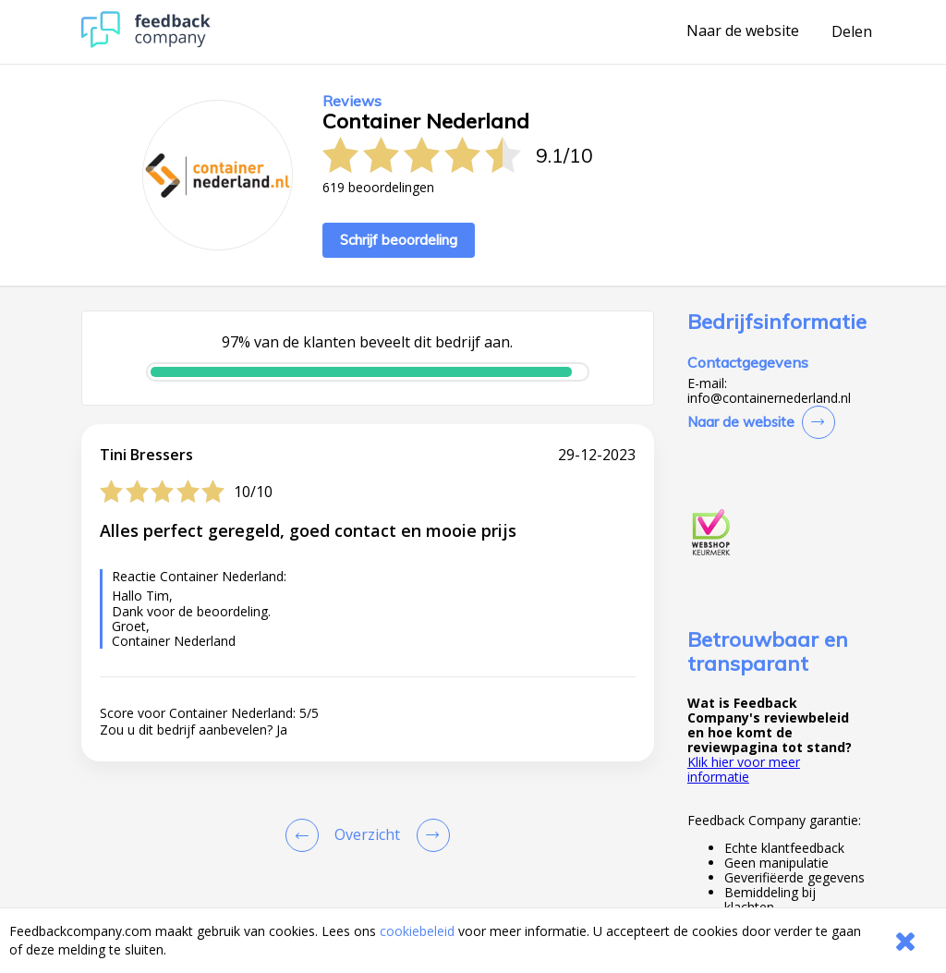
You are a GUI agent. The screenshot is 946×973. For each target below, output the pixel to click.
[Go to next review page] (429, 835)
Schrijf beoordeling (398, 240)
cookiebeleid (417, 931)
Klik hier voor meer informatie (743, 769)
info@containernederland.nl (769, 398)
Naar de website (742, 31)
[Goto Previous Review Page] (305, 835)
